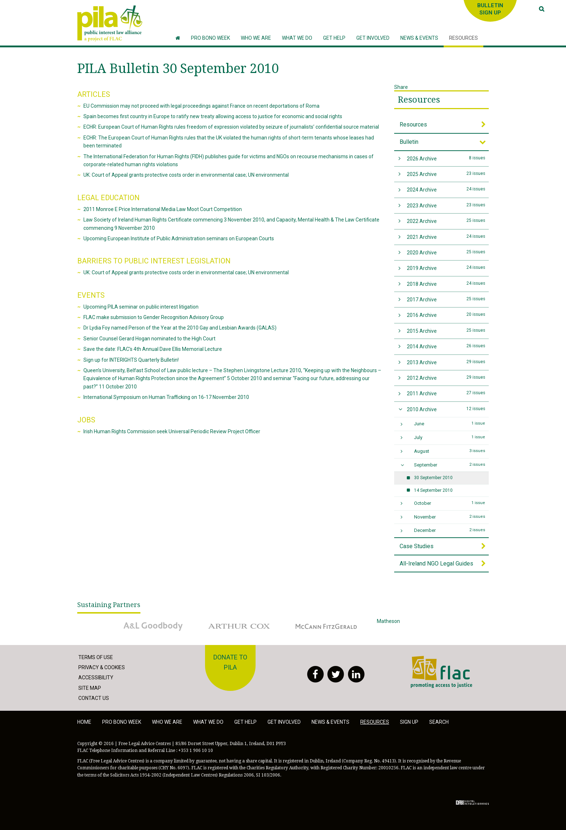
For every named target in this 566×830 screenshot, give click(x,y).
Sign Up (409, 722)
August (450, 451)
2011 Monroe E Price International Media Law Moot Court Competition (162, 209)
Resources (419, 100)
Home (84, 722)
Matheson (413, 626)
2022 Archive (446, 220)
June (450, 423)
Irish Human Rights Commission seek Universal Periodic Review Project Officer (171, 431)
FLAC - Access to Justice (441, 672)
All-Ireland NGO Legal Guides (436, 563)
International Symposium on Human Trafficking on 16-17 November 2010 (166, 397)
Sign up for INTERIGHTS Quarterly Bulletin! (131, 360)
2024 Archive (446, 189)
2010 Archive (446, 408)
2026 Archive (446, 158)
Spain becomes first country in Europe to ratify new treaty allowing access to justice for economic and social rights (212, 116)
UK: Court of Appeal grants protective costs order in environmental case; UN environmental (186, 175)
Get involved (284, 722)
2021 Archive (446, 236)
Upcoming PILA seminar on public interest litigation (141, 307)
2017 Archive (446, 299)
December (450, 530)
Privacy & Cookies (101, 667)
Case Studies (417, 546)
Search (439, 722)
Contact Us (93, 698)
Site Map (89, 688)
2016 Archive (446, 314)
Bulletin (409, 141)
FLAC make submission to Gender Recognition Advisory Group (153, 317)
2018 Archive (446, 283)
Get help (245, 722)
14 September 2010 (433, 490)
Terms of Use (95, 657)
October (450, 503)
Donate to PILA (230, 662)
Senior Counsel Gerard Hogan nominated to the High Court (149, 338)
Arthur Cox (240, 626)
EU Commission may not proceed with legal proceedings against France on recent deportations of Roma (201, 106)
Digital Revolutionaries (472, 802)
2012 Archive (446, 377)
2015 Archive (446, 330)
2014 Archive (446, 346)
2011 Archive (446, 393)
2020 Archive (446, 252)
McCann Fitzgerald (326, 626)
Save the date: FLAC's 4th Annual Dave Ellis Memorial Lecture (152, 349)
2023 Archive (446, 205)
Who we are (167, 722)
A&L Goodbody (153, 626)
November (450, 516)
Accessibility (95, 677)
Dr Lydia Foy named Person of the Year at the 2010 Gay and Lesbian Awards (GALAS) (180, 328)
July (450, 437)
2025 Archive (446, 173)
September (450, 464)
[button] (256, 38)
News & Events (330, 722)
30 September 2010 (433, 477)
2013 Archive (446, 361)
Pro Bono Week (121, 722)
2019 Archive (446, 267)
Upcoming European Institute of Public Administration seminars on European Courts (178, 238)
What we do (208, 722)
